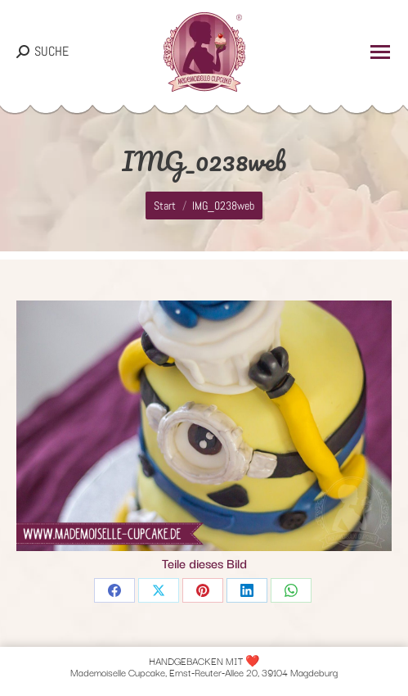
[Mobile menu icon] (380, 52)
